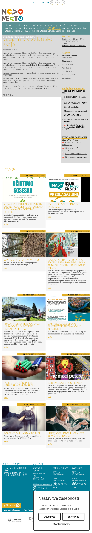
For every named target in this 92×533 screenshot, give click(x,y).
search (52, 2)
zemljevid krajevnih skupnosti (19, 36)
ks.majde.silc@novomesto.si (74, 46)
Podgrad (16, 31)
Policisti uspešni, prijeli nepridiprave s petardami (19, 384)
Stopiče (43, 31)
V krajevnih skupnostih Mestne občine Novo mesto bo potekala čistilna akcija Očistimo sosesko (23, 208)
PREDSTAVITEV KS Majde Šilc (74, 98)
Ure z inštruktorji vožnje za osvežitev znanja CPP (66, 435)
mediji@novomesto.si (79, 480)
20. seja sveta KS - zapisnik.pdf (70, 149)
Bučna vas (37, 25)
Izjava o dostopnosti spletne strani (18, 510)
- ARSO (83, 103)
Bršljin (19, 25)
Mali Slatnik (67, 28)
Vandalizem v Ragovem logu (21, 259)
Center (46, 25)
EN (62, 2)
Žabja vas (71, 31)
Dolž (52, 25)
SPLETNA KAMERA (72, 115)
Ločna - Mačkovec (37, 28)
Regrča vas (34, 31)
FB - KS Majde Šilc (71, 107)
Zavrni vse (73, 516)
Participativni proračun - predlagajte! (63, 205)
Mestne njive (80, 28)
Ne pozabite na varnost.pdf (75, 111)
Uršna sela (61, 31)
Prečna (24, 31)
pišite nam (12, 505)
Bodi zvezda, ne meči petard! (65, 382)
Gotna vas (73, 25)
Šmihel (51, 31)
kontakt (57, 2)
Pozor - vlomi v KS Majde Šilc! (22, 433)
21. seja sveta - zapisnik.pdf (76, 153)
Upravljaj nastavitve (61, 524)
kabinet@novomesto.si (60, 480)
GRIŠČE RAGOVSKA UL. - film (74, 92)
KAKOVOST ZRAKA (72, 103)
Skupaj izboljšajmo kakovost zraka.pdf (75, 120)
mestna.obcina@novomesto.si (42, 485)
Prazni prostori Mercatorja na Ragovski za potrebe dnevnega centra (22, 326)
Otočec (8, 31)
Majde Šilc (54, 28)
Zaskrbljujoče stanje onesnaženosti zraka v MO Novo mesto (64, 326)
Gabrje (65, 25)
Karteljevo (23, 28)
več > (6, 224)
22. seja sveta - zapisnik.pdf (76, 157)
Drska (58, 25)
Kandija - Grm (11, 28)
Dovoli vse (49, 516)
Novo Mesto (18, 15)
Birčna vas (9, 25)
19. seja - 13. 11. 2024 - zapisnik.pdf (71, 143)
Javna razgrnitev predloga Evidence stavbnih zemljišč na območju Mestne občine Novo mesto (67, 263)
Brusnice (27, 25)
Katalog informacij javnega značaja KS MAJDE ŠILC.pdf (73, 127)
